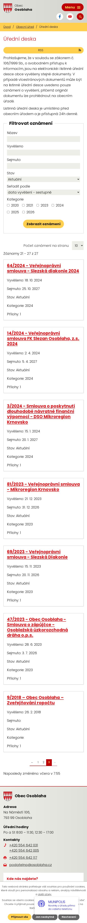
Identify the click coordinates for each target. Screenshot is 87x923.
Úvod (7, 27)
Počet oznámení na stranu (46, 245)
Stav (11, 173)
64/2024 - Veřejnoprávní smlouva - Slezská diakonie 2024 (43, 268)
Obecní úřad (25, 27)
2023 (44, 205)
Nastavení (69, 917)
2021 (29, 205)
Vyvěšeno (15, 146)
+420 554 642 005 (24, 850)
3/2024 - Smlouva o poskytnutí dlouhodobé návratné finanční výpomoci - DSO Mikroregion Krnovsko (41, 414)
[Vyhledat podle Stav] (43, 179)
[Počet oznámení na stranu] (78, 245)
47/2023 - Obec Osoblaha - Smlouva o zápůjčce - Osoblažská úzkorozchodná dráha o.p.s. (37, 627)
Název (12, 132)
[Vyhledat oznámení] (43, 224)
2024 (60, 205)
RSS (60, 50)
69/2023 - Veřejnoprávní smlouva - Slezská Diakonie (37, 554)
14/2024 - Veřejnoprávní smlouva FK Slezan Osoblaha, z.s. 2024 (43, 338)
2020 (15, 205)
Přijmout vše (19, 917)
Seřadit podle (18, 186)
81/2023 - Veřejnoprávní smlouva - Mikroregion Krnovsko (43, 486)
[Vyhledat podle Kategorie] (8, 205)
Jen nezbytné (45, 917)
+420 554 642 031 (23, 845)
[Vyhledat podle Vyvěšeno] (43, 152)
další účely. (45, 894)
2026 (30, 212)
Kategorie (15, 199)
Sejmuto (14, 159)
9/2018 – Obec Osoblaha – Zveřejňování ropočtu (35, 700)
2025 (15, 212)
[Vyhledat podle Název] (43, 139)
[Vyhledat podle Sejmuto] (43, 166)
